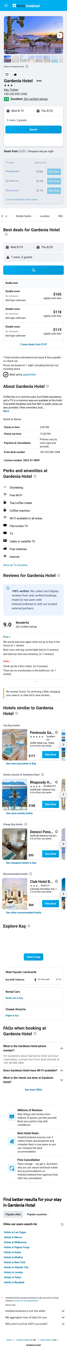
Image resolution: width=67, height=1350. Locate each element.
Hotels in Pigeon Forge (16, 1247)
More (6, 411)
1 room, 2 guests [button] (17, 120)
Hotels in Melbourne (15, 1242)
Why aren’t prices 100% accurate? (35, 1324)
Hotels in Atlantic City (16, 1267)
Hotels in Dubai (12, 1252)
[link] (21, 763)
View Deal (50, 754)
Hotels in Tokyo (12, 1277)
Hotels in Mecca (13, 1237)
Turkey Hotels (22, 1340)
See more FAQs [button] (33, 1089)
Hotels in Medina (13, 1257)
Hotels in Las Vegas (15, 1232)
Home (9, 1340)
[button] (6, 5)
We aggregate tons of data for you (35, 1317)
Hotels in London (13, 1272)
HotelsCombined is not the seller (35, 1311)
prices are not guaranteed (26, 1300)
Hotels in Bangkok (14, 1282)
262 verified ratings (36, 99)
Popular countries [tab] (37, 1214)
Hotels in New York (14, 1262)
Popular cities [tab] (13, 1214)
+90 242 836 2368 (15, 94)
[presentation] (27, 66)
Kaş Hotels (46, 1340)
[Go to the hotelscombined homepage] (26, 5)
